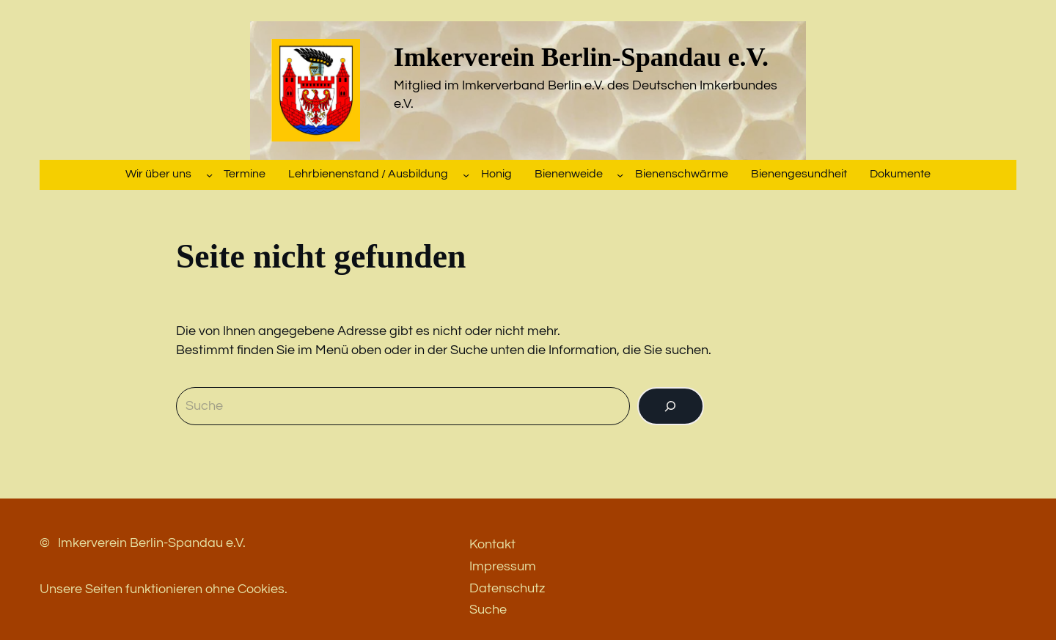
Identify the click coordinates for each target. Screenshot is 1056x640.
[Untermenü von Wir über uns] (209, 174)
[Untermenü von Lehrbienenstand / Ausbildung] (466, 174)
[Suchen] (670, 406)
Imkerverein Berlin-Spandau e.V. (581, 57)
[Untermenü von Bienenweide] (620, 174)
